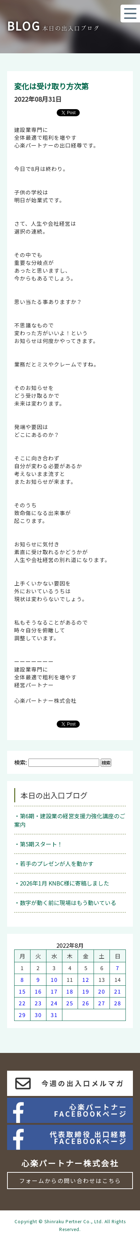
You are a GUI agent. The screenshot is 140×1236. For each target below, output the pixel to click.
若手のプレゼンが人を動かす (57, 863)
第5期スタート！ (41, 844)
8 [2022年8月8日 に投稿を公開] (22, 979)
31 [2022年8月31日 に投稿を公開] (54, 1014)
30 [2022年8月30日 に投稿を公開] (38, 1014)
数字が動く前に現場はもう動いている (68, 902)
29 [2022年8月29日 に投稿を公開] (22, 1014)
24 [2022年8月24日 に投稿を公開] (54, 1003)
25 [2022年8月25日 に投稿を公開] (69, 1003)
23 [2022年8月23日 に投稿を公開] (38, 1003)
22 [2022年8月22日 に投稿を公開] (22, 1003)
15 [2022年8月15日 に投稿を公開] (22, 991)
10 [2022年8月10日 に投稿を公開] (54, 979)
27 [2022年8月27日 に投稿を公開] (101, 1003)
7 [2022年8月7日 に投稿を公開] (117, 968)
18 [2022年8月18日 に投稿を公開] (69, 991)
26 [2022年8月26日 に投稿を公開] (85, 1003)
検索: (20, 762)
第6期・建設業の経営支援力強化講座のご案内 (69, 820)
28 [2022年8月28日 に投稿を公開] (117, 1003)
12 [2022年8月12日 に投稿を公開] (85, 979)
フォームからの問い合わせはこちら (70, 1180)
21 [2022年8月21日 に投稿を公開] (117, 991)
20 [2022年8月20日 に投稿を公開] (101, 991)
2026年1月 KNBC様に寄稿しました (64, 883)
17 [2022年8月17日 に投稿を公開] (54, 991)
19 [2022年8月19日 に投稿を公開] (85, 991)
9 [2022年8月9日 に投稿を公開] (38, 979)
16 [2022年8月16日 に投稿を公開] (38, 991)
